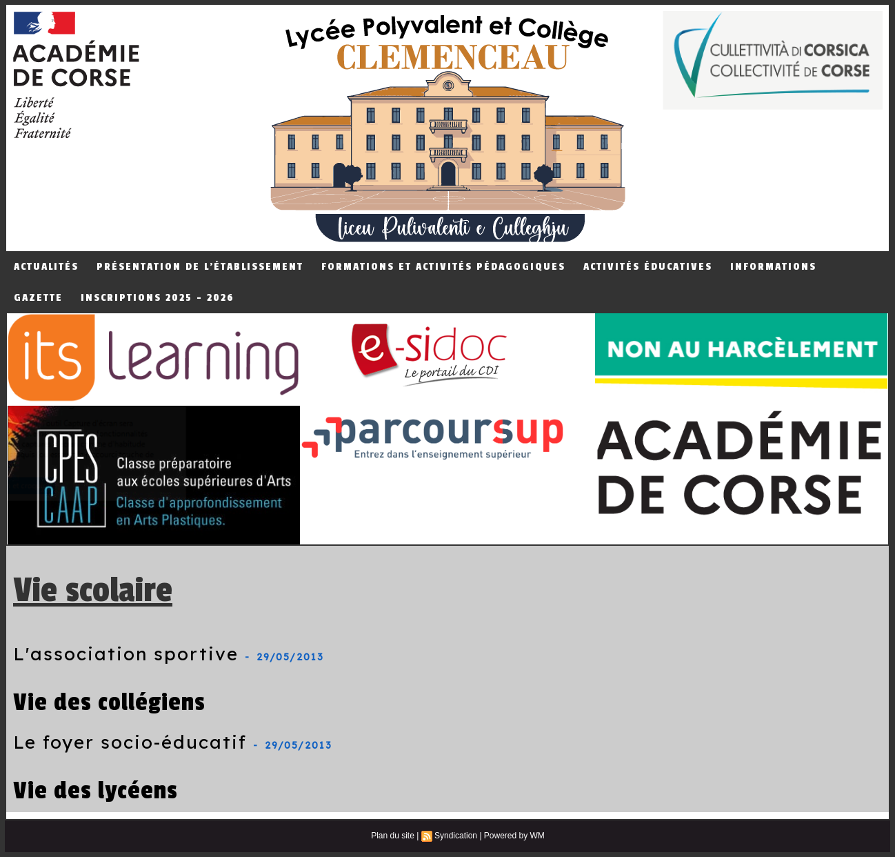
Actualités (46, 266)
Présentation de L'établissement (200, 266)
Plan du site (392, 835)
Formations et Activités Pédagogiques (443, 266)
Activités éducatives (647, 266)
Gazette (38, 297)
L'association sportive (126, 653)
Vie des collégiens (109, 702)
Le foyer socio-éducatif (130, 742)
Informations (773, 266)
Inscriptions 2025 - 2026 (157, 297)
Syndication (455, 835)
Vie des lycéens (95, 790)
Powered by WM (514, 835)
